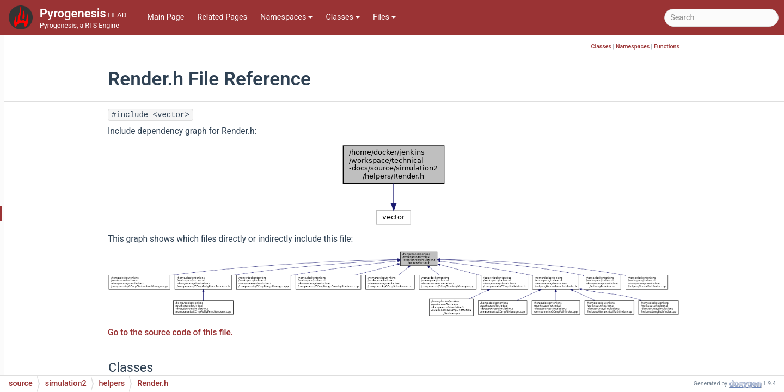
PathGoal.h (82, 98)
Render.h (78, 213)
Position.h (80, 131)
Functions (733, 46)
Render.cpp (82, 196)
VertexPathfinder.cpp (99, 294)
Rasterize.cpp (87, 164)
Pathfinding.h (86, 66)
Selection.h (82, 245)
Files (384, 17)
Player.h (76, 115)
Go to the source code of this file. (236, 333)
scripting (69, 327)
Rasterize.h (82, 180)
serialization (75, 343)
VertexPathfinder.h (95, 311)
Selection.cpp (87, 229)
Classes (343, 17)
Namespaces (286, 17)
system (67, 360)
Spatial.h (78, 278)
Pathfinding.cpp (90, 49)
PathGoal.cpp (86, 82)
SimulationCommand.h (103, 262)
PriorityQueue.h (90, 147)
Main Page (165, 17)
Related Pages (222, 17)
